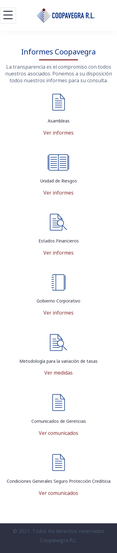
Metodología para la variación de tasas (58, 361)
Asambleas (59, 121)
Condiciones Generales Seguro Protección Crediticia (59, 481)
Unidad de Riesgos (58, 181)
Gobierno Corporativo (58, 301)
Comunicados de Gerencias (58, 421)
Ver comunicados (58, 433)
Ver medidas (58, 372)
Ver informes (58, 132)
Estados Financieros (58, 241)
